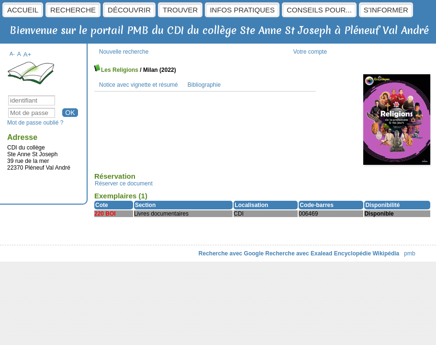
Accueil (22, 10)
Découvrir (129, 10)
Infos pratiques (242, 10)
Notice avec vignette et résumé (138, 84)
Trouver (180, 10)
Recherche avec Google (231, 253)
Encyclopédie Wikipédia (367, 253)
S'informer (386, 10)
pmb (409, 253)
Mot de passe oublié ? (35, 122)
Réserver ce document (124, 183)
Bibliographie (204, 84)
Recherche (73, 10)
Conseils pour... (319, 10)
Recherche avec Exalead (298, 253)
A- (12, 54)
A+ (27, 54)
